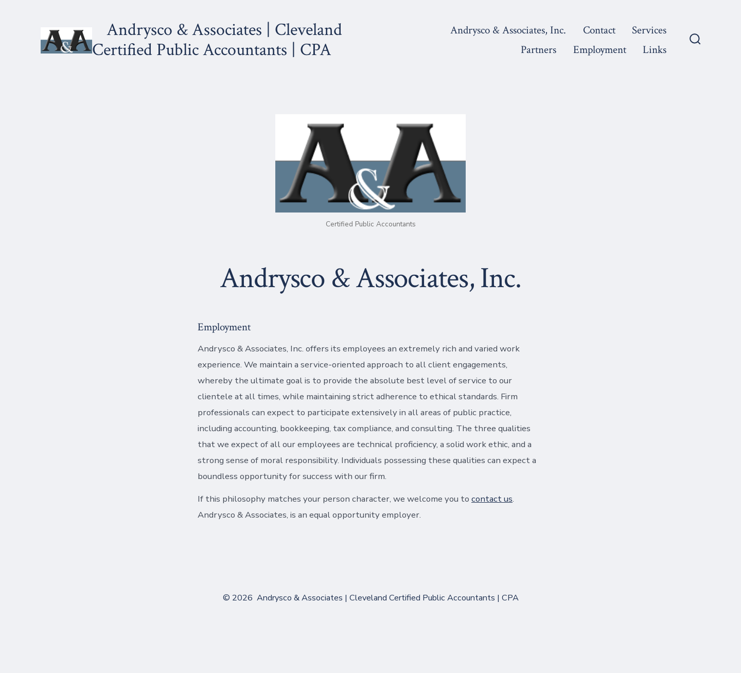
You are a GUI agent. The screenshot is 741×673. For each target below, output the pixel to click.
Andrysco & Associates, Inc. (508, 30)
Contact (599, 30)
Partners (538, 50)
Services (649, 30)
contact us (492, 499)
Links (654, 50)
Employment (599, 50)
